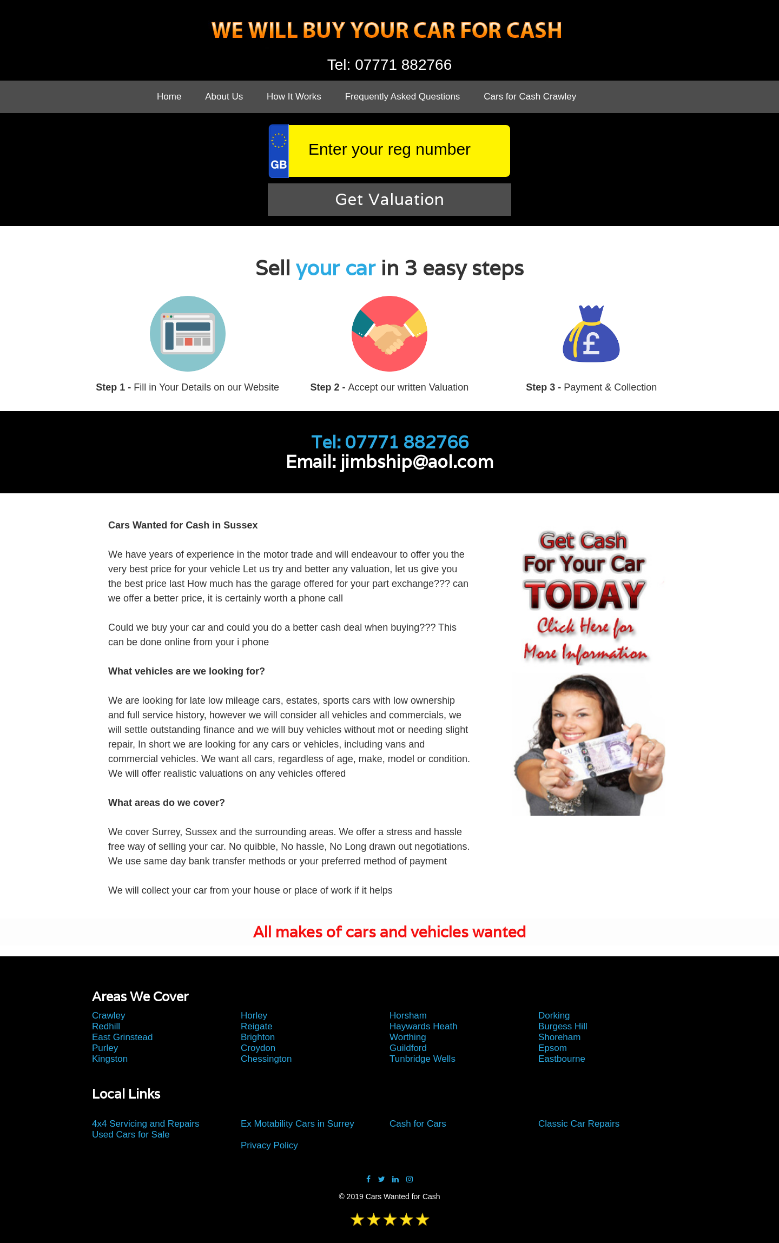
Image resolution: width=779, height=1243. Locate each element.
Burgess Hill (562, 1026)
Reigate (257, 1026)
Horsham (408, 1015)
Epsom (552, 1048)
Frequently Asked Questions (402, 96)
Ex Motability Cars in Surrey (297, 1124)
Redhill (106, 1026)
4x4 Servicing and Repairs (145, 1124)
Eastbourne (561, 1059)
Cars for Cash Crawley (530, 96)
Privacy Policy (269, 1145)
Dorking (554, 1015)
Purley (105, 1048)
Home (169, 96)
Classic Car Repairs (578, 1124)
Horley (254, 1015)
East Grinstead (122, 1037)
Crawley (108, 1015)
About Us (224, 96)
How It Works (294, 96)
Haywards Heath (424, 1026)
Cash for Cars (418, 1124)
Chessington (266, 1059)
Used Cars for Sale (131, 1134)
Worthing (408, 1037)
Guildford (408, 1048)
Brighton (258, 1037)
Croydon (258, 1048)
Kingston (110, 1059)
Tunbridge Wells (422, 1059)
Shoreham (559, 1037)
